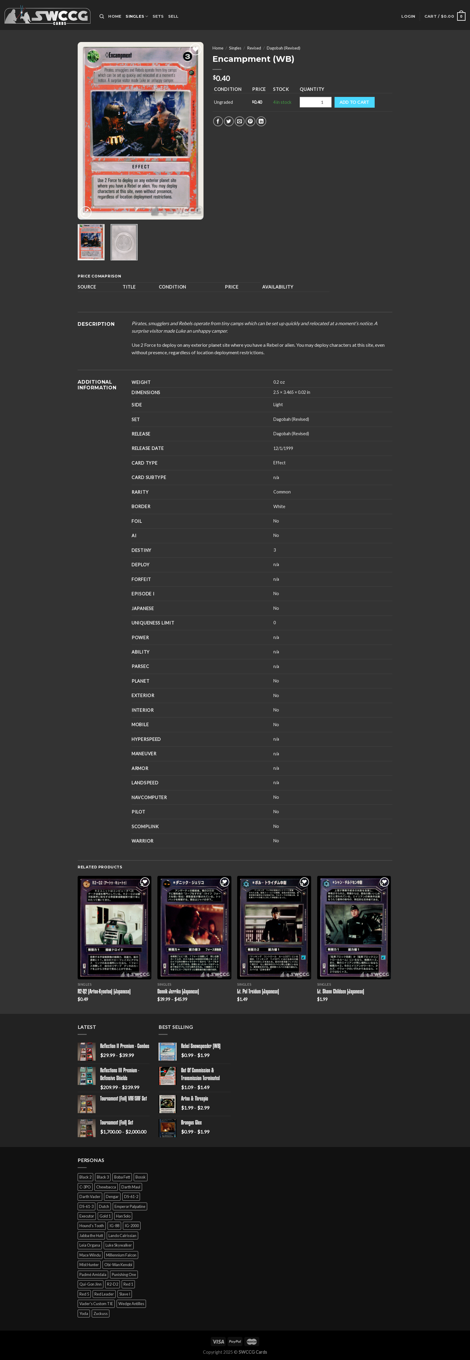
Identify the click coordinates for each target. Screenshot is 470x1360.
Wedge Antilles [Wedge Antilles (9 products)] (131, 1303)
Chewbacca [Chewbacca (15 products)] (106, 1187)
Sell (173, 16)
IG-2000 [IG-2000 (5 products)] (132, 1225)
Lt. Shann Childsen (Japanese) (340, 992)
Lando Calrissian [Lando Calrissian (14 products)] (122, 1235)
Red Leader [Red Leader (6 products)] (104, 1294)
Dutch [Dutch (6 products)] (104, 1206)
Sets (158, 16)
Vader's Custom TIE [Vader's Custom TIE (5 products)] (96, 1303)
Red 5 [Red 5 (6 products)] (84, 1294)
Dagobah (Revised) (283, 48)
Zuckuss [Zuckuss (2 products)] (101, 1313)
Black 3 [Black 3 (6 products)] (103, 1177)
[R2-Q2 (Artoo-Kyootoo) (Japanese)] (115, 928)
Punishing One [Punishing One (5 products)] (124, 1274)
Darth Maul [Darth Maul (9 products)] (130, 1187)
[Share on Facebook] (218, 121)
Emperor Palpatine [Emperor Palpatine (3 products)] (130, 1206)
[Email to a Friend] (240, 121)
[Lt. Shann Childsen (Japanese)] (354, 928)
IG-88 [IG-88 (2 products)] (114, 1225)
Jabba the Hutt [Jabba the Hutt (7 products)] (91, 1235)
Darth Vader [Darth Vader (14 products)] (89, 1196)
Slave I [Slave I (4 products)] (124, 1294)
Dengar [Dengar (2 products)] (112, 1196)
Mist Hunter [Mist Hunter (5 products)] (89, 1264)
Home (114, 16)
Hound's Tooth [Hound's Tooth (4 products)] (91, 1225)
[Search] (102, 16)
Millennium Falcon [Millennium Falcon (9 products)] (121, 1255)
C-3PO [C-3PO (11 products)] (85, 1187)
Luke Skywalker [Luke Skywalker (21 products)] (119, 1245)
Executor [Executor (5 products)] (86, 1216)
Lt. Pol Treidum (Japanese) (258, 992)
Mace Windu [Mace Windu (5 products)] (90, 1255)
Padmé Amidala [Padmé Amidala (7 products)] (92, 1274)
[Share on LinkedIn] (261, 121)
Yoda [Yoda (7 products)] (83, 1313)
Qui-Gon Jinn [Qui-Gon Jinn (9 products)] (90, 1284)
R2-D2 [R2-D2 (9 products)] (112, 1284)
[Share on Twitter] (229, 121)
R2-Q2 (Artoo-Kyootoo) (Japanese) (104, 992)
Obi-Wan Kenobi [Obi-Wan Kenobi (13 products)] (118, 1264)
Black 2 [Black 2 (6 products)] (85, 1177)
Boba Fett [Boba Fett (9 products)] (122, 1177)
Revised (254, 48)
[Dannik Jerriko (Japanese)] (194, 928)
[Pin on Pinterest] (250, 121)
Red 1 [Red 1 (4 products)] (128, 1284)
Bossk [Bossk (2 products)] (140, 1177)
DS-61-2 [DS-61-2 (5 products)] (131, 1196)
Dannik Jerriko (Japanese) (178, 992)
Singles (137, 16)
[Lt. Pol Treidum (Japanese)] (274, 928)
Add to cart (354, 102)
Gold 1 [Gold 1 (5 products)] (105, 1216)
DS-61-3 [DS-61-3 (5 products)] (86, 1206)
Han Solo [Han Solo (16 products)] (123, 1216)
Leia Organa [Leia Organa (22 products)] (89, 1245)
